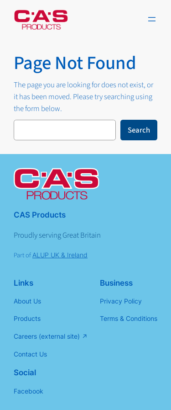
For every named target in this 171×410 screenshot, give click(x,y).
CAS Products (40, 214)
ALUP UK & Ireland (60, 255)
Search (139, 130)
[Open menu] (151, 19)
